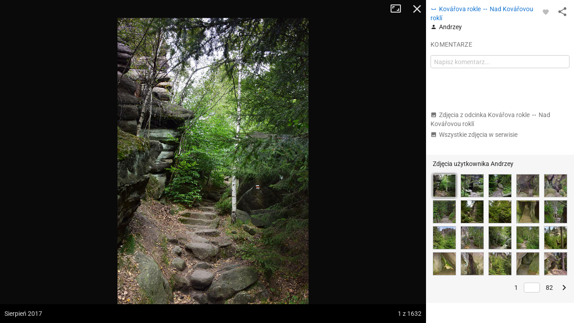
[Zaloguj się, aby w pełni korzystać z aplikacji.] (546, 11)
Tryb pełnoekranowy (399, 9)
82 (549, 287)
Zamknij (417, 9)
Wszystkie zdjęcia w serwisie (473, 134)
